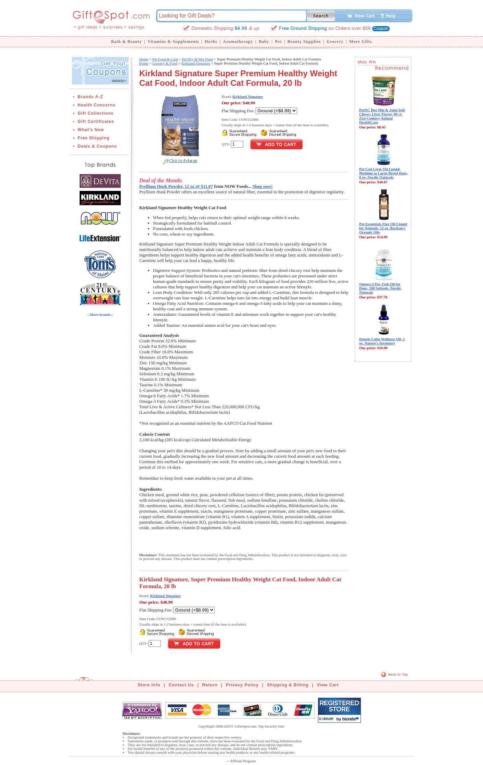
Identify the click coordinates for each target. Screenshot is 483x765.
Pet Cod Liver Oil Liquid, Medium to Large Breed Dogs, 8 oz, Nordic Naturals (383, 173)
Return (210, 685)
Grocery (335, 41)
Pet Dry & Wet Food (197, 59)
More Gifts (360, 41)
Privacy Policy (242, 685)
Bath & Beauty (126, 41)
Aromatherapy (238, 41)
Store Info (149, 685)
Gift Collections (96, 113)
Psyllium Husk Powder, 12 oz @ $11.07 (176, 186)
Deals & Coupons (97, 146)
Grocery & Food (164, 63)
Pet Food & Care (165, 59)
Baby (264, 41)
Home (143, 59)
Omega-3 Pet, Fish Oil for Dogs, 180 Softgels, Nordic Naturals (380, 288)
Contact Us (181, 685)
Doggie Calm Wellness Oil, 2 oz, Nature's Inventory (382, 341)
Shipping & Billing (287, 685)
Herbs (211, 41)
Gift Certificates (96, 121)
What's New (91, 129)
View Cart (328, 685)
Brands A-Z (90, 96)
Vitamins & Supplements (173, 41)
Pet (278, 41)
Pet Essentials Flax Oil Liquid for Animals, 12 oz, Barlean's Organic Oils (383, 228)
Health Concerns (96, 105)
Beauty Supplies (304, 41)
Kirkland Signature (195, 63)
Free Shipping (93, 138)
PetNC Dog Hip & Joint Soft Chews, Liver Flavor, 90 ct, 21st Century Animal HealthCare (382, 116)
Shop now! (262, 186)
